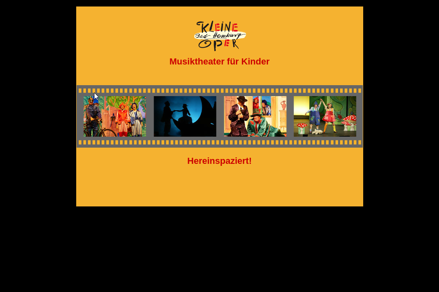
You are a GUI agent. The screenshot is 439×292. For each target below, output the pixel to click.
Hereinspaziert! (219, 161)
